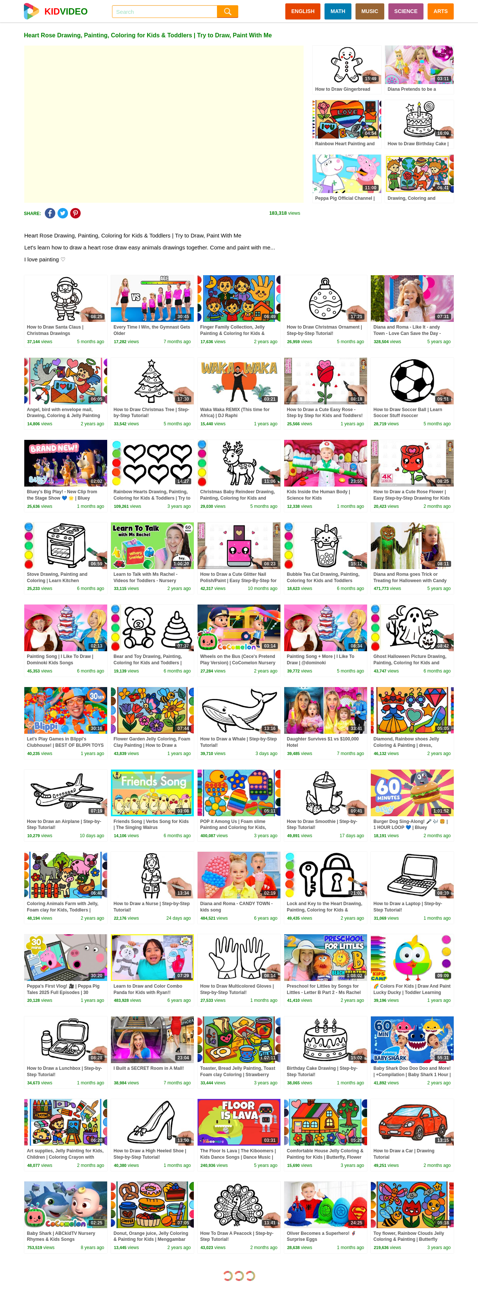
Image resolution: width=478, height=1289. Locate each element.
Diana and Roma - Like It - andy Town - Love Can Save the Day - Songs (407, 333)
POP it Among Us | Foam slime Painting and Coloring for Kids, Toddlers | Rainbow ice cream (233, 828)
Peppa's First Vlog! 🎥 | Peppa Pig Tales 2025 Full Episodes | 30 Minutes (63, 992)
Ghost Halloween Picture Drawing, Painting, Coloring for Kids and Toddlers (409, 663)
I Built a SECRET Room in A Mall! (149, 1068)
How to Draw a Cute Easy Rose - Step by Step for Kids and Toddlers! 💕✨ (325, 416)
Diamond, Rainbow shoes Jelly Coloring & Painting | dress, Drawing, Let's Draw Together (406, 745)
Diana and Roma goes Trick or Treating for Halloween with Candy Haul (410, 581)
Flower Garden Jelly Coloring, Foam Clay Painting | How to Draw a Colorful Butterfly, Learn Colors (152, 745)
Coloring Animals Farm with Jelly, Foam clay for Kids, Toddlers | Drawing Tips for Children (62, 910)
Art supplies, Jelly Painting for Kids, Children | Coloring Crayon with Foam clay (65, 1157)
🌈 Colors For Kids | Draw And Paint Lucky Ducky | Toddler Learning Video (412, 992)
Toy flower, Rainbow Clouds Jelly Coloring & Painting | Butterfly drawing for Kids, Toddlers (408, 1240)
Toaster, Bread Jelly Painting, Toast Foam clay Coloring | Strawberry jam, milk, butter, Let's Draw (237, 1075)
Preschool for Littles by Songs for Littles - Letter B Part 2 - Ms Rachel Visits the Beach (324, 992)
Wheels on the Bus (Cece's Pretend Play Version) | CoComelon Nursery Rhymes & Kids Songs (237, 663)
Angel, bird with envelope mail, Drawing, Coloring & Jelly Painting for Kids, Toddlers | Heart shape (63, 416)
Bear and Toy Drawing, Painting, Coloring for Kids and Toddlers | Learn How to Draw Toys (148, 663)
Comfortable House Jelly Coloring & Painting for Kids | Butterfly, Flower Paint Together (325, 1157)
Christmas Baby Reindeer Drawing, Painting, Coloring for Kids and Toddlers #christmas (237, 498)
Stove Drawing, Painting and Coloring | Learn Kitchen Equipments (57, 581)
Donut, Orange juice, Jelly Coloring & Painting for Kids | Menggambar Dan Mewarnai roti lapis (151, 1240)
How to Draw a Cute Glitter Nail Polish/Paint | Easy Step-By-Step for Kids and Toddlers (238, 581)
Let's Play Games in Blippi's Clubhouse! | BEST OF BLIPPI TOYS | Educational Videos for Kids (65, 745)
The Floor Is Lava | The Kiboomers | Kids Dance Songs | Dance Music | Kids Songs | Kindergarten (238, 1157)
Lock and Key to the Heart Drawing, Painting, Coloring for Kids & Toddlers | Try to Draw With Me (324, 910)
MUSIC (369, 11)
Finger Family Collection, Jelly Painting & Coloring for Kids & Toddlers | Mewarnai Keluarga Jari (236, 333)
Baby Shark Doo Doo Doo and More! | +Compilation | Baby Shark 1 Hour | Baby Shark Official (412, 1075)
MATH (337, 11)
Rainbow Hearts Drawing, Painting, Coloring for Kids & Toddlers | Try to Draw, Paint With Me (152, 498)
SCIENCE (406, 11)
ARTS (441, 11)
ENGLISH (302, 11)
